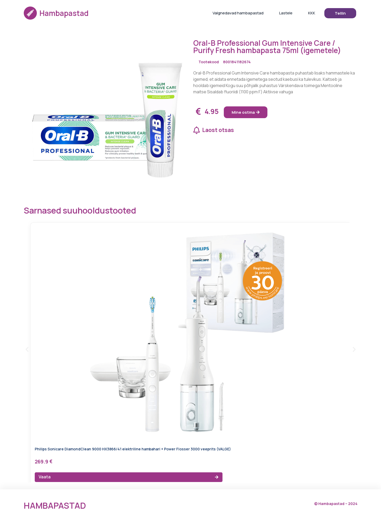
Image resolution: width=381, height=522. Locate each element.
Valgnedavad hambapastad (238, 13)
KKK (311, 13)
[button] (27, 349)
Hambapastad (64, 13)
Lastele (285, 13)
